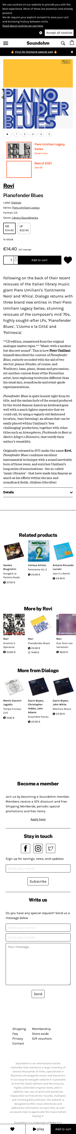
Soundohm (38, 43)
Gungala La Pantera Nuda (11, 575)
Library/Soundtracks (25, 217)
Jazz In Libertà (61, 573)
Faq (15, 1034)
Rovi (8, 185)
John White (59, 704)
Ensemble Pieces (38, 716)
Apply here (38, 819)
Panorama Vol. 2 (37, 569)
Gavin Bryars (35, 700)
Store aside (40, 1034)
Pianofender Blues (39, 643)
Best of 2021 (43, 163)
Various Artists (37, 565)
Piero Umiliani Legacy (26, 207)
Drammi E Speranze (9, 645)
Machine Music (62, 708)
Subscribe (38, 881)
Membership (41, 1029)
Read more (41, 153)
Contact (18, 1043)
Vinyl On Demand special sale (34, 52)
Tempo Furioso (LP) (12, 710)
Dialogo (16, 202)
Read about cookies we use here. (22, 25)
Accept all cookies (59, 33)
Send (38, 994)
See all (38, 167)
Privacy (17, 1038)
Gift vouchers (42, 1038)
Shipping (19, 1029)
